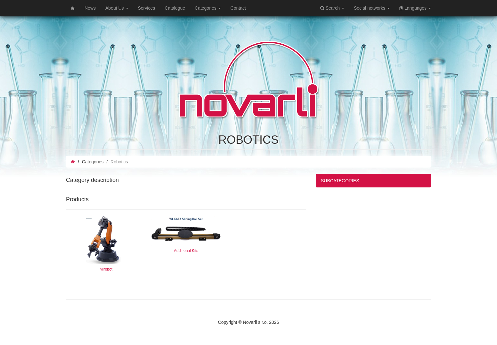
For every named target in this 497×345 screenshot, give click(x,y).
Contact (238, 8)
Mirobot (106, 269)
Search (332, 8)
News (90, 8)
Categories (208, 8)
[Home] (73, 8)
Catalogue (175, 8)
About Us (116, 8)
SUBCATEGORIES (340, 180)
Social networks (372, 8)
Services (146, 8)
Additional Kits (186, 250)
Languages (415, 8)
